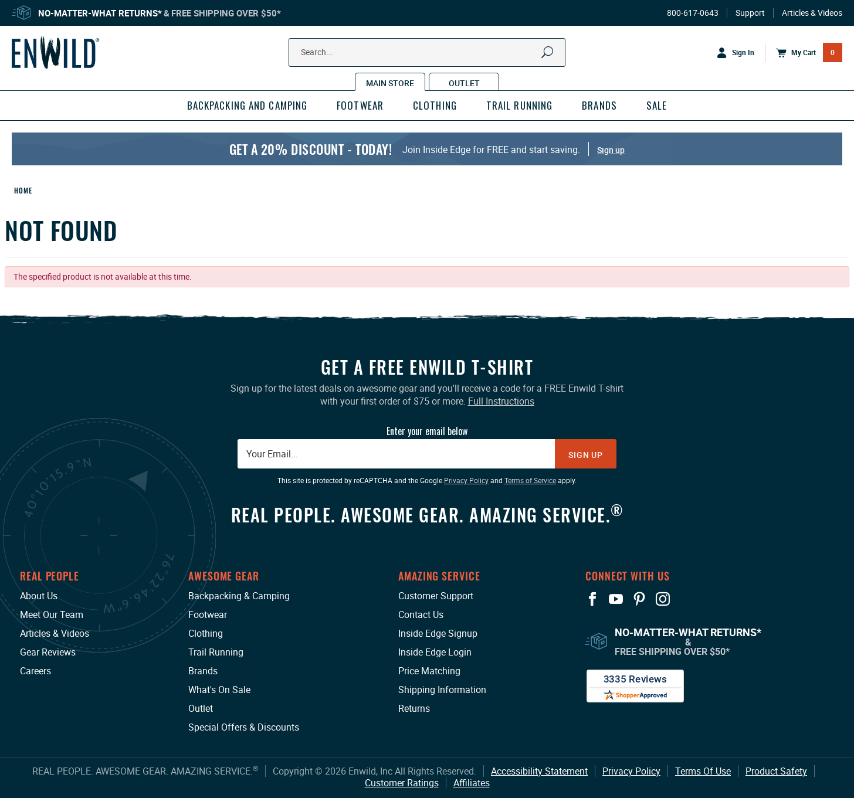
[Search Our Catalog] (409, 52)
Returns (414, 708)
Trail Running (215, 652)
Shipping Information (442, 689)
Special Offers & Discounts (243, 727)
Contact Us (420, 614)
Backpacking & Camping (239, 595)
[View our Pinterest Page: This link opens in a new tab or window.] (639, 599)
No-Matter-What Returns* (100, 13)
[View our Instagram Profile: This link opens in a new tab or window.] (663, 599)
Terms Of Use (703, 771)
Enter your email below (427, 431)
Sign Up (585, 454)
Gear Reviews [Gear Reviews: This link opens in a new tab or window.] (48, 652)
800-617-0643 (693, 13)
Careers (35, 670)
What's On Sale (219, 689)
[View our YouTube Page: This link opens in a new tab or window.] (616, 599)
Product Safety (776, 771)
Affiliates (471, 783)
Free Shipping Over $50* (226, 13)
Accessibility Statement (539, 771)
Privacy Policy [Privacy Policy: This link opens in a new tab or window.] (466, 480)
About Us (38, 595)
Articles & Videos (812, 13)
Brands (203, 670)
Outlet (200, 708)
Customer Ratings (402, 783)
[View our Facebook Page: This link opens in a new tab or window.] (592, 599)
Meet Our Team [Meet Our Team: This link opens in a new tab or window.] (51, 614)
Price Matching (429, 670)
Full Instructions (501, 401)
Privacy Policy (631, 771)
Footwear (207, 614)
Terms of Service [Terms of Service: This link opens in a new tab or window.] (530, 480)
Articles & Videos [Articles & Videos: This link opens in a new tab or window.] (54, 633)
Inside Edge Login (435, 652)
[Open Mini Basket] (803, 53)
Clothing (205, 633)
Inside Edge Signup (437, 633)
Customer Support (435, 595)
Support (750, 13)
